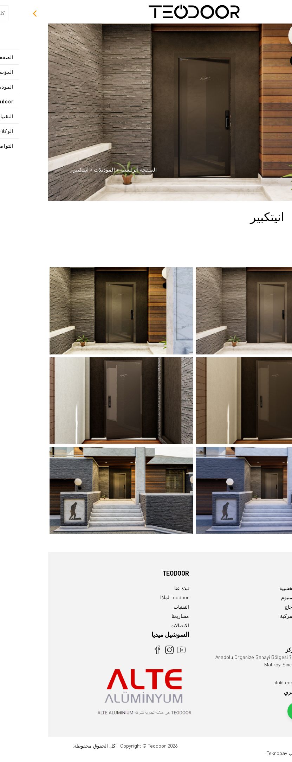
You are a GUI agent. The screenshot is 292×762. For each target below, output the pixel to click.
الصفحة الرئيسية (90, 169)
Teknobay (229, 753)
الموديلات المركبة (249, 616)
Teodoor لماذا (126, 597)
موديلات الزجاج (251, 607)
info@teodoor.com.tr (245, 682)
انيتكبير (32, 169)
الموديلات (55, 169)
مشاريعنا (132, 616)
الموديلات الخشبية (249, 588)
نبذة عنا (133, 588)
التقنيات (133, 607)
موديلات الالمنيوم (250, 597)
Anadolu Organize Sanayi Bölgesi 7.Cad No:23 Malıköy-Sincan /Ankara (217, 657)
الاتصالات (131, 625)
